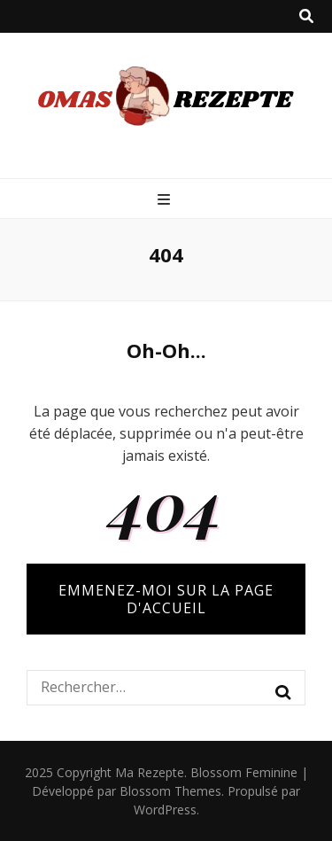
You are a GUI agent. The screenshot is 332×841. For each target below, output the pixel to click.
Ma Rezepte (149, 772)
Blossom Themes (170, 791)
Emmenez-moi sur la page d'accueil (166, 599)
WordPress (165, 809)
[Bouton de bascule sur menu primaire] (166, 200)
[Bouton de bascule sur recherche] (306, 16)
